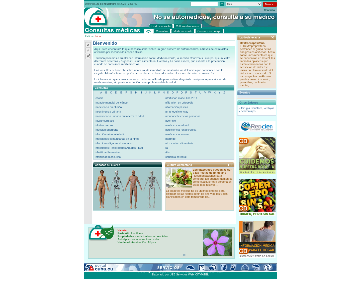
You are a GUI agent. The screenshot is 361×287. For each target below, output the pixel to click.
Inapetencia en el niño (108, 107)
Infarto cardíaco (104, 120)
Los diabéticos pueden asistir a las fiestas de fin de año (212, 171)
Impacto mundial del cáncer (112, 102)
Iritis (167, 152)
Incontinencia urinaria (108, 111)
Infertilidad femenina (107, 152)
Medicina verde (115, 265)
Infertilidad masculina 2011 (181, 98)
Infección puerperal (106, 129)
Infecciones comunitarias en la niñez (117, 138)
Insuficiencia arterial (177, 125)
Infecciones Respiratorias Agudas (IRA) (119, 147)
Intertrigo (170, 138)
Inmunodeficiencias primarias (182, 116)
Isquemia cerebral (176, 156)
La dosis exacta (162, 265)
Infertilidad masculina (108, 156)
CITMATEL (202, 274)
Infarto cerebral (104, 125)
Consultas (98, 265)
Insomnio (170, 120)
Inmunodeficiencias (176, 111)
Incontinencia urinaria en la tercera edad (119, 116)
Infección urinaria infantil (110, 134)
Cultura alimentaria (186, 265)
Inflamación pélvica (176, 107)
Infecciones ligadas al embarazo (114, 143)
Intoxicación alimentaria (179, 143)
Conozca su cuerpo (139, 265)
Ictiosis (99, 98)
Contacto (269, 10)
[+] (230, 164)
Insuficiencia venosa (177, 134)
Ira (166, 147)
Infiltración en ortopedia (179, 102)
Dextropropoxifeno (252, 42)
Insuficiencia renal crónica (181, 129)
